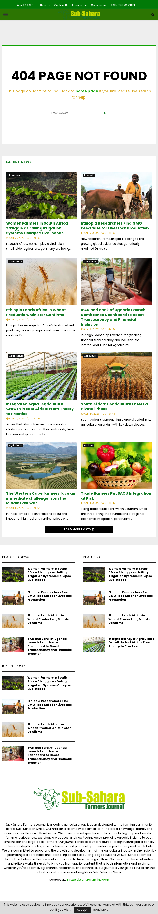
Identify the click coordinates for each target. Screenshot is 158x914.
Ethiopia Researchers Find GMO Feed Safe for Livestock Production (115, 226)
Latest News (19, 161)
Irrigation (14, 175)
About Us (45, 5)
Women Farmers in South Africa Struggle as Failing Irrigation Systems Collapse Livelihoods (37, 228)
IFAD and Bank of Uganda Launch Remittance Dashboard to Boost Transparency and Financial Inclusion (113, 317)
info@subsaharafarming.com (88, 880)
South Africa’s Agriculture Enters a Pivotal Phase (114, 406)
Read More (101, 909)
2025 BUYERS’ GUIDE (123, 5)
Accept (82, 910)
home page (87, 91)
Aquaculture (79, 5)
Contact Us (61, 5)
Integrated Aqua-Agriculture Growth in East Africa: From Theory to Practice (40, 408)
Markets (88, 445)
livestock (89, 175)
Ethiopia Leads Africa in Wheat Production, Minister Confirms (36, 312)
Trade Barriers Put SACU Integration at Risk (116, 496)
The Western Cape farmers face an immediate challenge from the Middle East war (40, 498)
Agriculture (15, 261)
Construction (99, 5)
